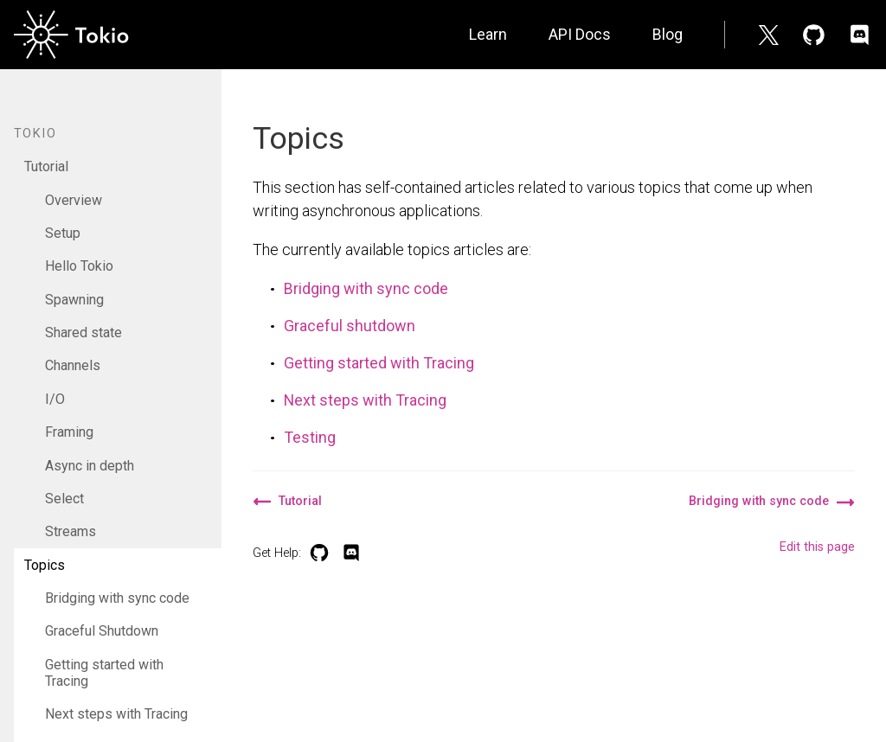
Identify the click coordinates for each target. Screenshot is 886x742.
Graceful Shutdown (101, 631)
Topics (44, 565)
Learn (488, 34)
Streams (70, 531)
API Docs (580, 34)
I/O (55, 399)
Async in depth (89, 465)
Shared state (83, 332)
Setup (62, 233)
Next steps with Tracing (116, 714)
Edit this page (817, 547)
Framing (69, 432)
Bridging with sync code (117, 598)
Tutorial (46, 166)
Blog (667, 34)
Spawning (74, 299)
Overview (73, 200)
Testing (310, 437)
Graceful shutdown (349, 326)
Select (64, 498)
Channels (72, 365)
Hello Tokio (79, 266)
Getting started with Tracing (104, 672)
